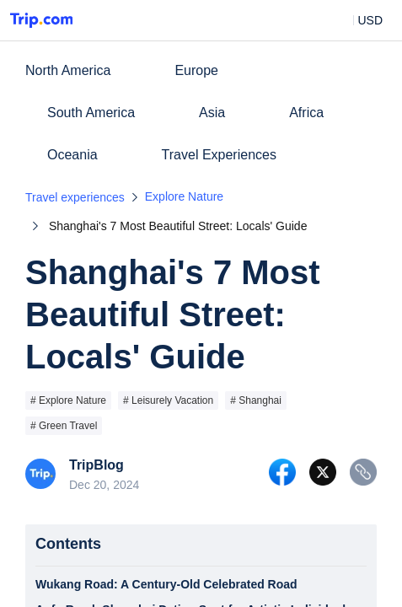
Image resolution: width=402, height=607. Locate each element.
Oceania (72, 155)
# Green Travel (63, 426)
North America (67, 70)
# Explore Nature (68, 400)
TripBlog (96, 465)
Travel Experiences (219, 155)
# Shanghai (255, 400)
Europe (196, 70)
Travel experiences (75, 197)
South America (91, 112)
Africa (306, 112)
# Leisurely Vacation (168, 400)
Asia (212, 112)
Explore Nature (184, 196)
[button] (358, 20)
